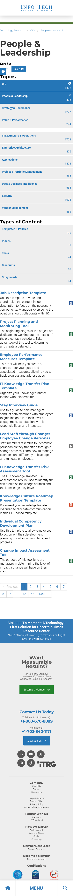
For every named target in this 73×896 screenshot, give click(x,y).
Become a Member (37, 689)
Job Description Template (23, 293)
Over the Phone (36, 833)
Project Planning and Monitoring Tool (19, 324)
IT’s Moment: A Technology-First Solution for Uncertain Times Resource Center (37, 627)
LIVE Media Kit (36, 820)
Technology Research (12, 30)
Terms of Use (36, 801)
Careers (36, 789)
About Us (36, 786)
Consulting (36, 839)
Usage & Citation (36, 798)
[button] (36, 888)
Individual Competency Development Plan (21, 523)
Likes (19, 69)
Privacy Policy (36, 804)
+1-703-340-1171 (36, 731)
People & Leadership (52, 30)
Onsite (36, 836)
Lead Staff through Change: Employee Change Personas (25, 436)
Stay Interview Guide (19, 405)
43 (32, 594)
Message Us (36, 740)
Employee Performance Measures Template (21, 357)
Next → (44, 594)
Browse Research (36, 849)
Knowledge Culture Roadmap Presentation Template (26, 498)
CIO (32, 30)
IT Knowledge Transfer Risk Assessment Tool (24, 469)
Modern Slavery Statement (36, 807)
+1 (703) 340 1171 (40, 639)
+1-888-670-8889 (36, 721)
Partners (36, 817)
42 (24, 594)
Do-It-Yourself (36, 830)
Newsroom (36, 792)
